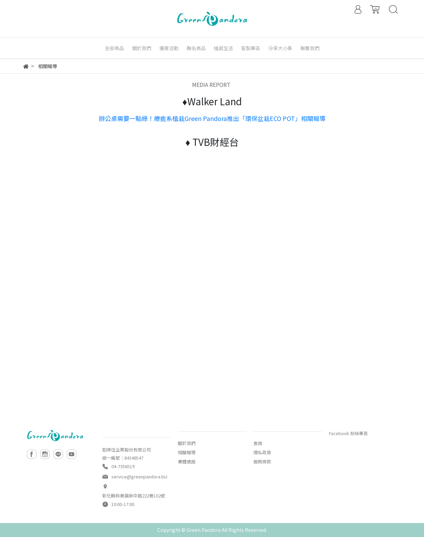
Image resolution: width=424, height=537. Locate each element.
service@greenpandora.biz (139, 476)
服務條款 (262, 461)
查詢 (257, 443)
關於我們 (186, 443)
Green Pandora (204, 529)
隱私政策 (262, 452)
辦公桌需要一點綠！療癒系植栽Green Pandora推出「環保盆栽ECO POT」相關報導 (212, 118)
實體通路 (186, 461)
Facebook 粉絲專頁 (348, 433)
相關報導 (186, 452)
